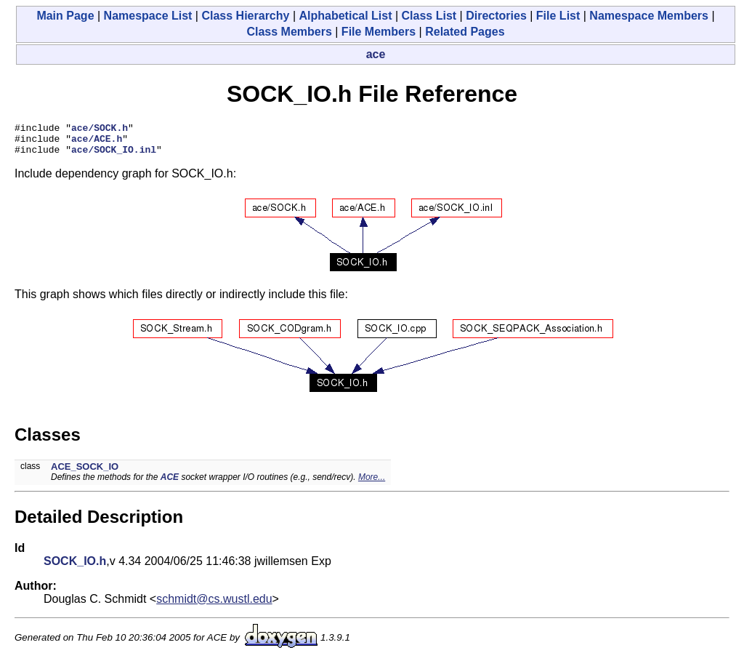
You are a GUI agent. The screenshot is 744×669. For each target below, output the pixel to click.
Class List (429, 15)
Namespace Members (648, 15)
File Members (378, 31)
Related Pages (464, 31)
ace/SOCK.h (99, 129)
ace (376, 54)
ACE (170, 483)
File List (558, 15)
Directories (496, 15)
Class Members (288, 31)
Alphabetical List (345, 15)
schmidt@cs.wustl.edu (214, 605)
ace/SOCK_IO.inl (113, 155)
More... (371, 483)
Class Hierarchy (245, 15)
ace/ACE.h (96, 142)
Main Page (65, 15)
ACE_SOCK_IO (84, 473)
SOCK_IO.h (75, 567)
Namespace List (148, 15)
